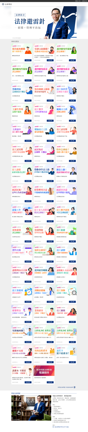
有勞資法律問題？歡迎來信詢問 (65, 387)
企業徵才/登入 (84, 1)
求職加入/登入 (78, 1)
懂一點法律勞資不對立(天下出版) (61, 427)
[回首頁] (5, 1)
